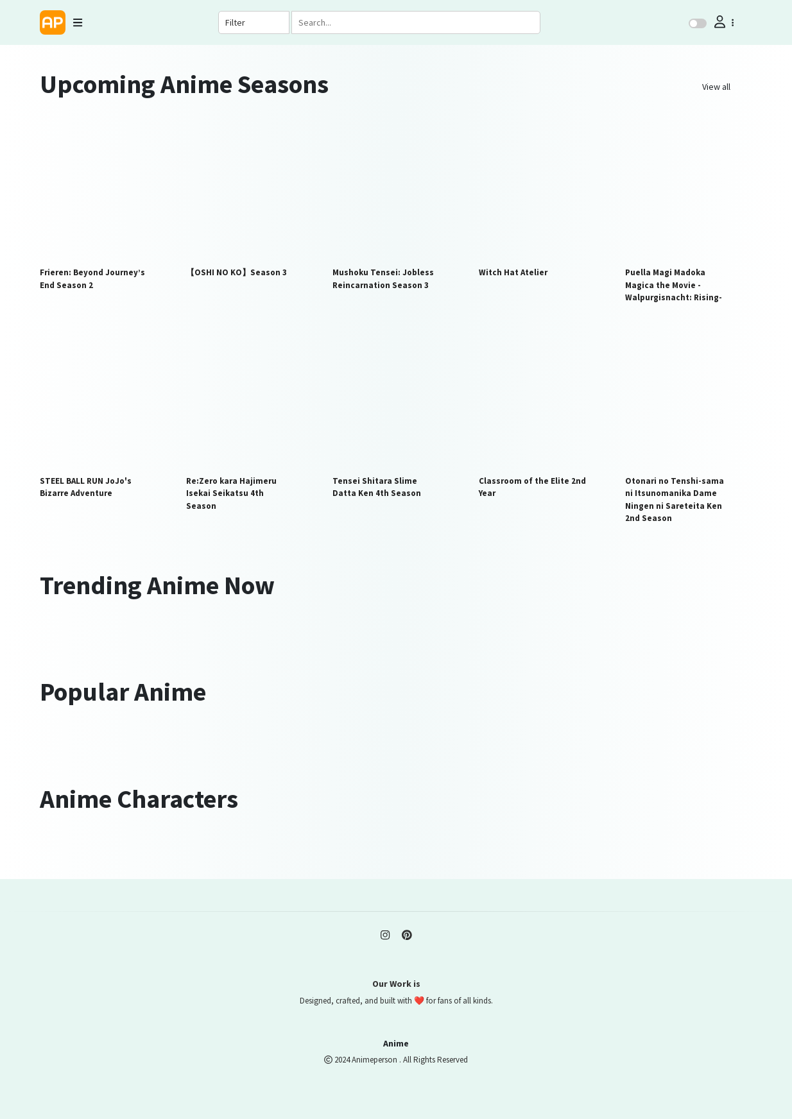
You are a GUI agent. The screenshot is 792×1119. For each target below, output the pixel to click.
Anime (396, 1043)
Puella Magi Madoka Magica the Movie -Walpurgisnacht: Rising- (673, 285)
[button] (723, 22)
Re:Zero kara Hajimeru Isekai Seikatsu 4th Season (231, 493)
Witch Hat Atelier (513, 272)
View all (716, 86)
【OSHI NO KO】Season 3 (236, 272)
